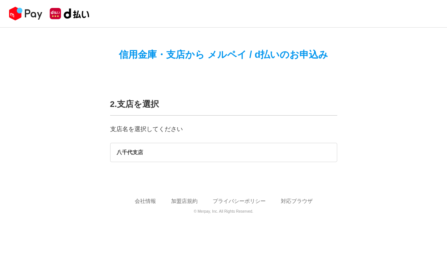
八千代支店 (130, 152)
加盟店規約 (184, 201)
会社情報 (145, 201)
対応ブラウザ (297, 201)
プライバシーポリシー (239, 201)
